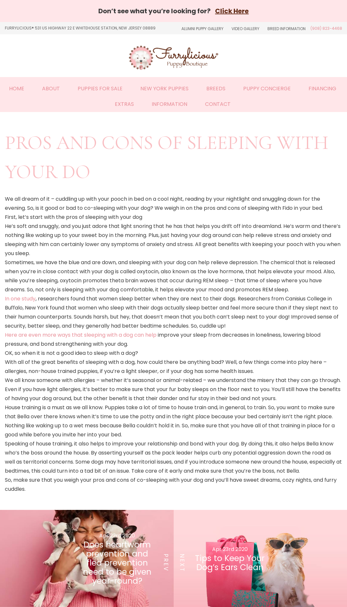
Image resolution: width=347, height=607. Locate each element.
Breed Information (286, 28)
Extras (124, 104)
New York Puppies (164, 88)
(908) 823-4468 (326, 28)
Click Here (232, 11)
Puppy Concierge (267, 88)
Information (169, 104)
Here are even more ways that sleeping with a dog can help (81, 335)
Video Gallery (245, 28)
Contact (218, 104)
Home (16, 88)
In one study (20, 298)
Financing (322, 88)
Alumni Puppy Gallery (202, 28)
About (51, 88)
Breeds (215, 88)
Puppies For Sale (100, 88)
